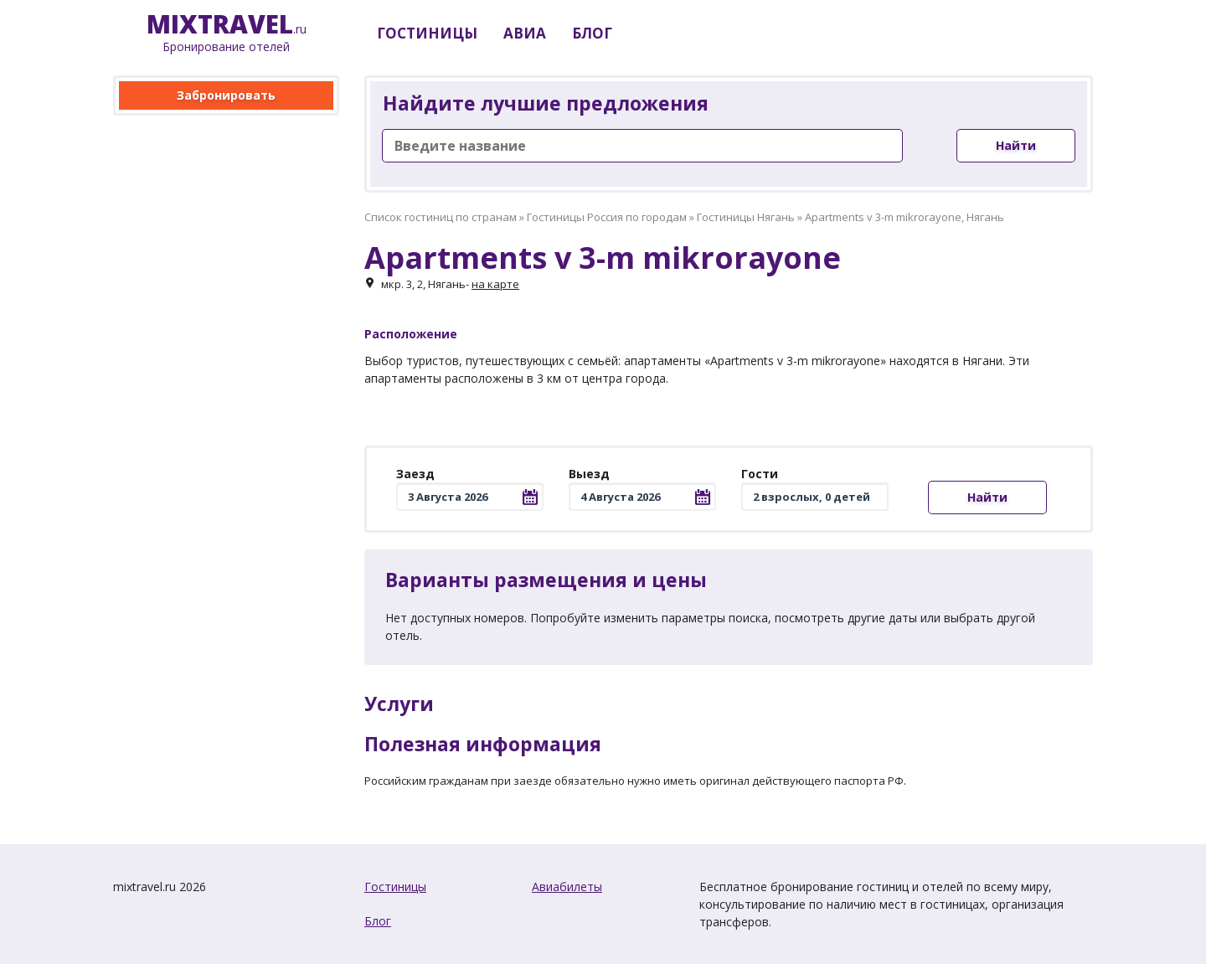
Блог (377, 921)
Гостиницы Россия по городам (607, 216)
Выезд (589, 474)
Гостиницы (395, 886)
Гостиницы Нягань (746, 216)
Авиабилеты (567, 886)
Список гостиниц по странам (440, 216)
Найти (1016, 145)
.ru (227, 33)
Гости (759, 474)
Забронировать (226, 95)
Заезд (415, 474)
